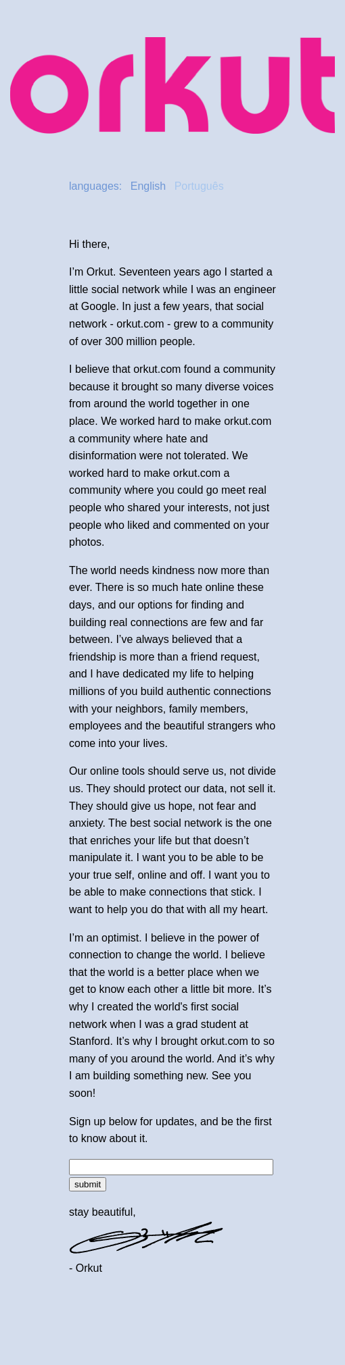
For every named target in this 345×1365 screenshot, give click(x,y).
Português (199, 186)
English (148, 186)
